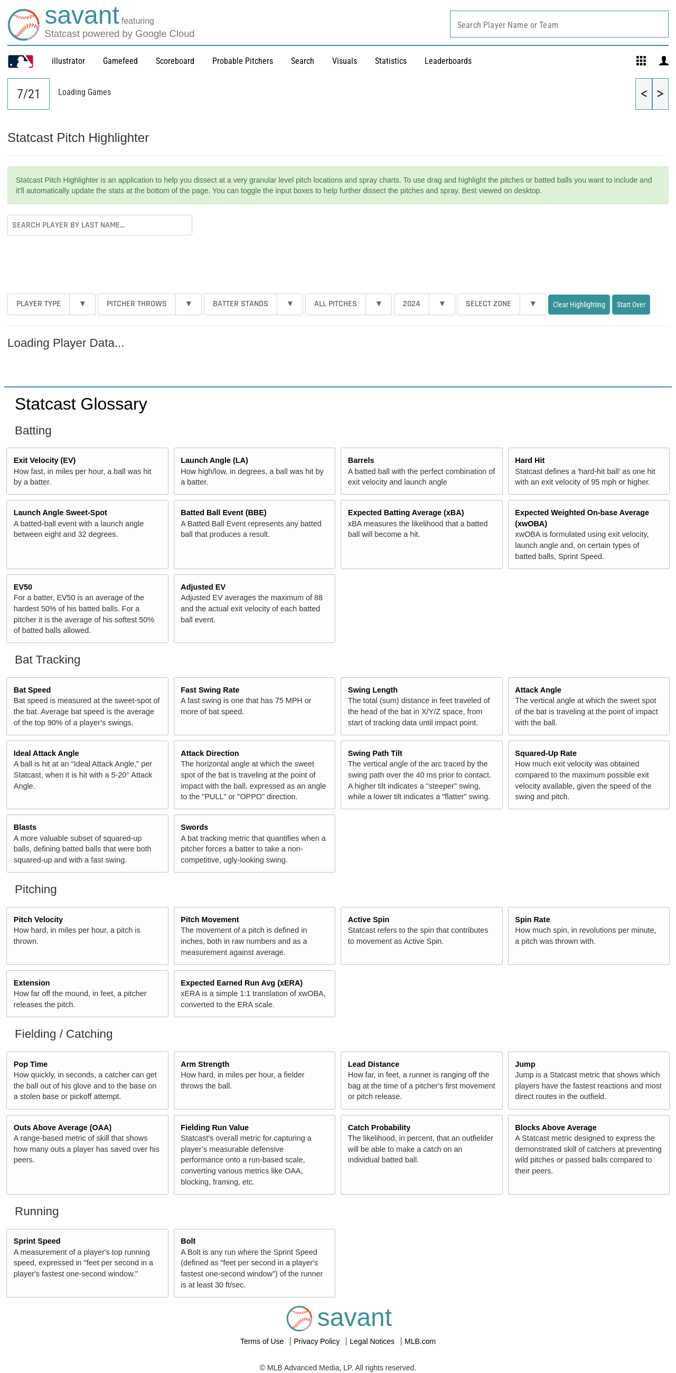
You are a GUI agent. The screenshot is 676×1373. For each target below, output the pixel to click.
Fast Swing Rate (210, 690)
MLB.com (420, 1341)
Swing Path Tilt (375, 753)
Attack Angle (538, 690)
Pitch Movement (210, 919)
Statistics (391, 61)
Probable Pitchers (242, 61)
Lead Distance (374, 1064)
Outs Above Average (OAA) (63, 1127)
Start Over (631, 304)
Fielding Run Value (215, 1127)
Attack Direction (210, 753)
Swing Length (373, 690)
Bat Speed (32, 690)
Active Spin (368, 919)
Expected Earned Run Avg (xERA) (242, 983)
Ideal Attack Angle (46, 753)
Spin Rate (532, 919)
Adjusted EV (203, 587)
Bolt (188, 1241)
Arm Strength (205, 1064)
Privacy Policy (318, 1341)
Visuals (344, 61)
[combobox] (559, 24)
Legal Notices (373, 1341)
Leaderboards (448, 61)
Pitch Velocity (38, 919)
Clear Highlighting (579, 304)
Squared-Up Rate (546, 753)
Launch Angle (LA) (214, 460)
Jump (525, 1064)
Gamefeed (120, 61)
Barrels (361, 460)
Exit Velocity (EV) (45, 460)
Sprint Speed (37, 1241)
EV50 (23, 587)
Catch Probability (379, 1127)
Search (302, 61)
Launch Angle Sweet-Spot (60, 512)
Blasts (25, 827)
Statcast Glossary (81, 403)
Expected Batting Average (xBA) (406, 512)
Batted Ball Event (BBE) (223, 512)
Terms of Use (263, 1341)
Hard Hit (529, 460)
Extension (32, 983)
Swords (194, 827)
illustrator (68, 61)
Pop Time (31, 1064)
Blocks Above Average (555, 1127)
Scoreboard (175, 61)
